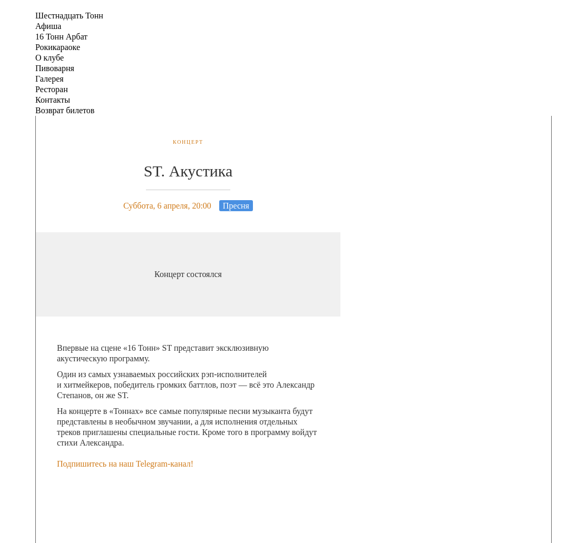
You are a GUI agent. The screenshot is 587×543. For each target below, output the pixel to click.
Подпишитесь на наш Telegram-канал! (125, 463)
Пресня (236, 205)
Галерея (49, 78)
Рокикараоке (57, 47)
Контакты (52, 99)
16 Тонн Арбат (61, 36)
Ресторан (51, 89)
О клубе (49, 57)
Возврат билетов (64, 110)
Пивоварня (54, 68)
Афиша (48, 26)
